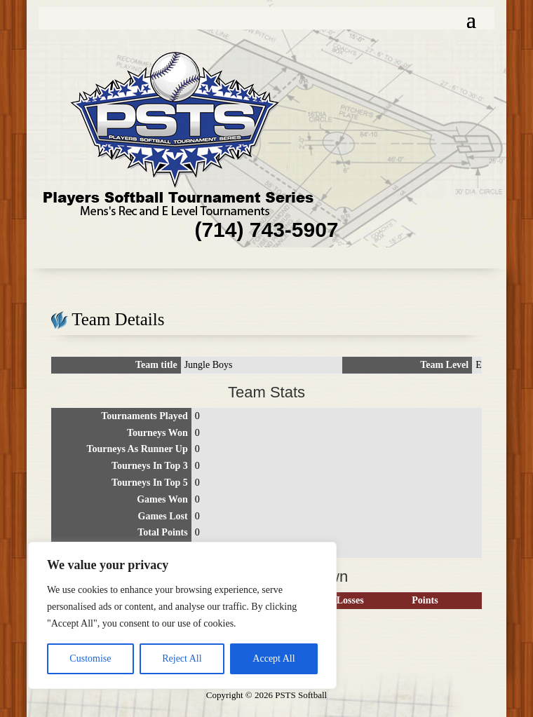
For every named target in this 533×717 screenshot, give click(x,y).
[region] (182, 615)
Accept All (273, 658)
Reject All (181, 658)
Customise (90, 658)
